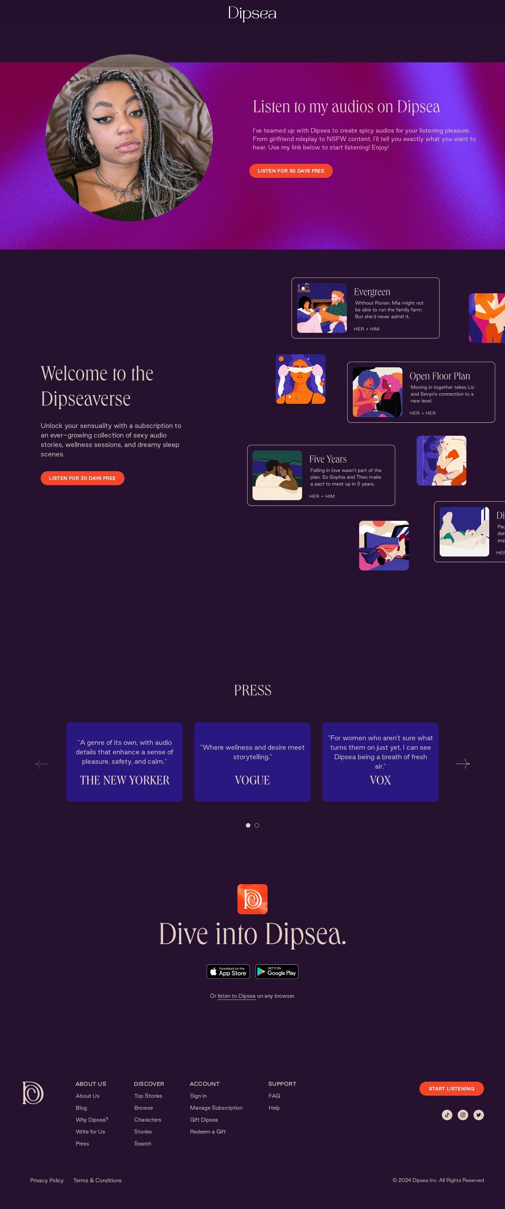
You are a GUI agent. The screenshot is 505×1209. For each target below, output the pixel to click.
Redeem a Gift (208, 1132)
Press (82, 1144)
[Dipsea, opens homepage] (252, 15)
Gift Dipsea (204, 1120)
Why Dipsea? (92, 1120)
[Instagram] (463, 1115)
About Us (88, 1096)
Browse (143, 1108)
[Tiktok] (447, 1115)
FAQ (274, 1096)
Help (274, 1108)
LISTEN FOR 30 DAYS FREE (291, 170)
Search (142, 1144)
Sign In (198, 1096)
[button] (42, 763)
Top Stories (148, 1096)
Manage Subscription (216, 1108)
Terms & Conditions (97, 1180)
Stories (143, 1132)
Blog (81, 1108)
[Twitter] (478, 1115)
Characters (147, 1120)
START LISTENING (451, 1088)
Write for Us (90, 1132)
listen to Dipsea (237, 996)
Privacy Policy (47, 1180)
